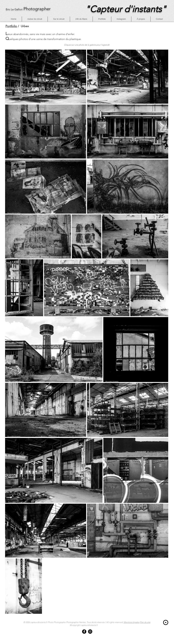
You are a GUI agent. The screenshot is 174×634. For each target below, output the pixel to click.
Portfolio (11, 26)
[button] (159, 19)
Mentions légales (131, 622)
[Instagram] (90, 631)
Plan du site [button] (145, 622)
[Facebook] (84, 631)
